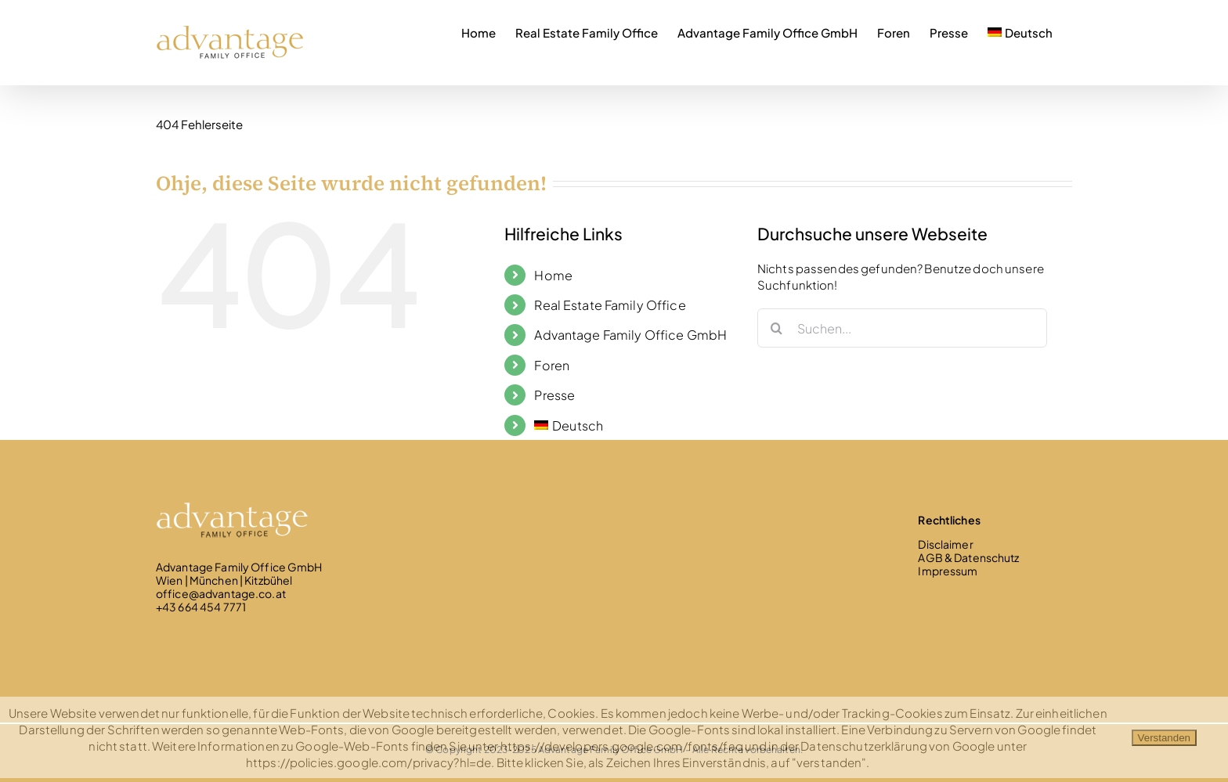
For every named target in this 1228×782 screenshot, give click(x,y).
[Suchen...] (902, 328)
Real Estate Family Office (609, 305)
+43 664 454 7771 (201, 607)
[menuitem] (1020, 31)
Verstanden (1164, 738)
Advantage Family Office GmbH (630, 334)
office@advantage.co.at (221, 593)
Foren (551, 365)
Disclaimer (945, 544)
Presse (554, 395)
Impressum (947, 571)
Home (553, 275)
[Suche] (776, 328)
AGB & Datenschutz (968, 557)
